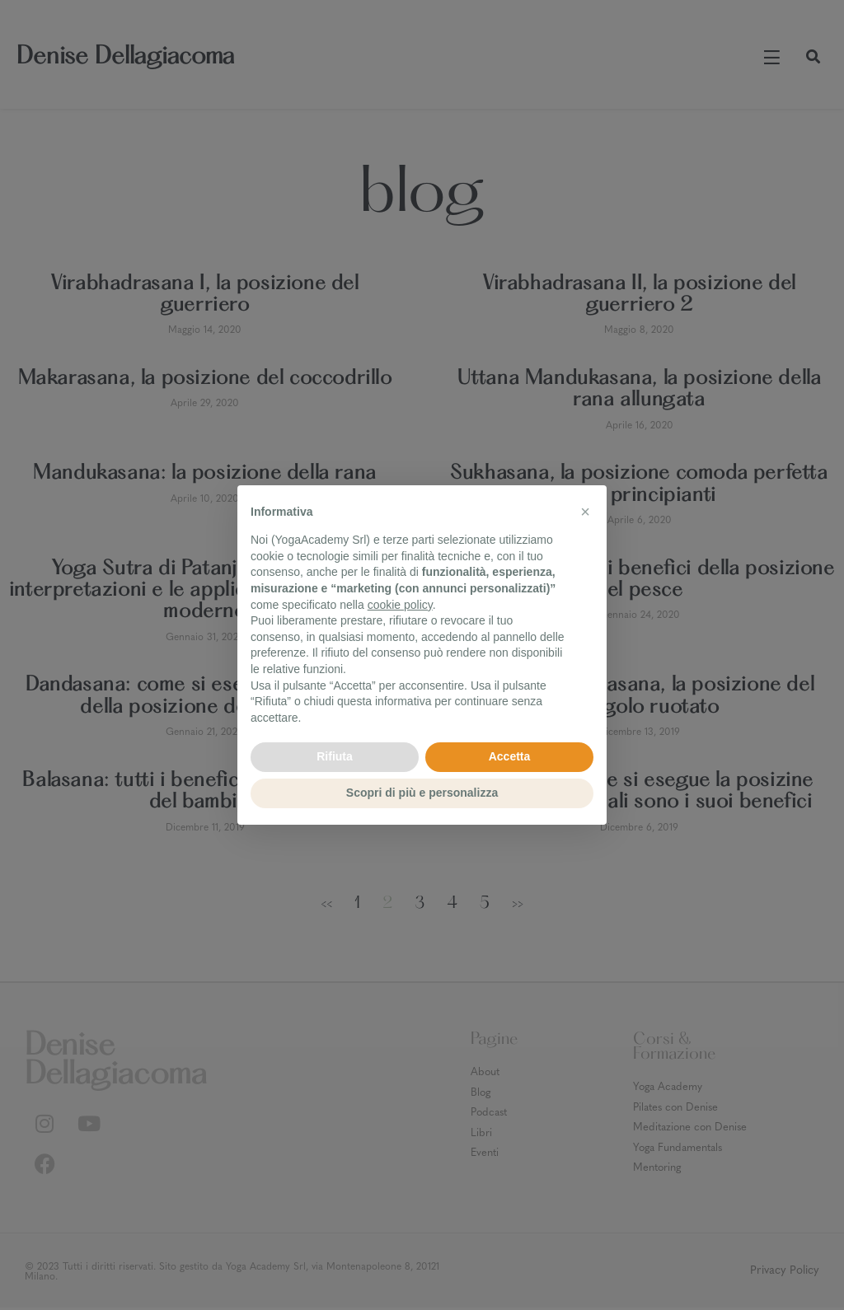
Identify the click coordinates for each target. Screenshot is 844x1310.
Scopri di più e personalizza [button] (422, 792)
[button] (585, 511)
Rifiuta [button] (334, 756)
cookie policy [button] (400, 604)
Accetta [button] (510, 756)
